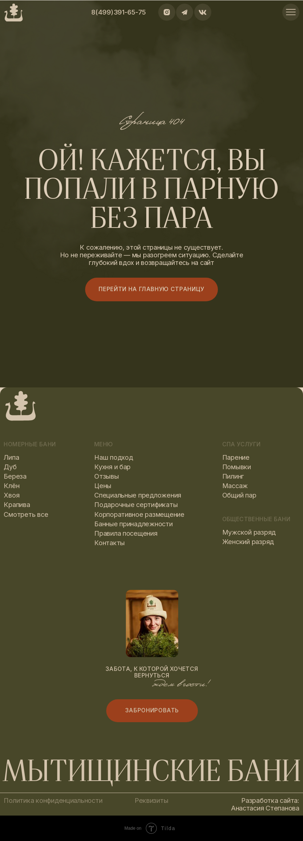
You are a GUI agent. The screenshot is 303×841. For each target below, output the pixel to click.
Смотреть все (26, 514)
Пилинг (233, 476)
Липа (11, 457)
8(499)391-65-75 (118, 12)
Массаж (235, 486)
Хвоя (11, 495)
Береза (15, 476)
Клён (11, 486)
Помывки (236, 467)
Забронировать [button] (152, 710)
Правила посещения (126, 533)
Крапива (17, 504)
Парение (236, 457)
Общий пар (239, 495)
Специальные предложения (137, 495)
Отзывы (106, 476)
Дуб (10, 467)
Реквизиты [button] (151, 800)
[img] (290, 12)
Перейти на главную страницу (151, 289)
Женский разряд (248, 542)
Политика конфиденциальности (53, 800)
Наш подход (113, 457)
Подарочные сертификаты (136, 504)
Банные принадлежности (133, 524)
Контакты (109, 543)
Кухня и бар (112, 467)
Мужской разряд (249, 532)
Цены (102, 486)
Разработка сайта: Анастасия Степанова (265, 804)
